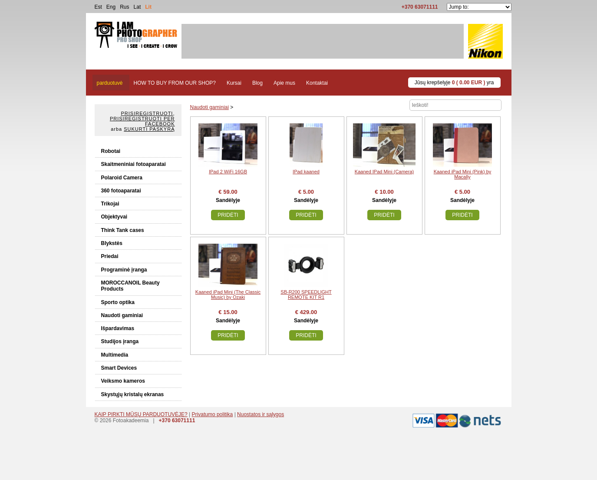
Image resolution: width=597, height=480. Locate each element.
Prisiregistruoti (147, 113)
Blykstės (111, 243)
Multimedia (115, 355)
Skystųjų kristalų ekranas (132, 394)
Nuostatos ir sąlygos (260, 414)
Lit (148, 7)
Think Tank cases (122, 230)
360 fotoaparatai (121, 191)
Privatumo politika (212, 414)
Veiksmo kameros (123, 381)
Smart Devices (119, 368)
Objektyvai (114, 217)
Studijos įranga (120, 341)
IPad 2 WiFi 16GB (228, 171)
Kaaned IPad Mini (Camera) (384, 171)
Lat (137, 7)
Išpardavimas (118, 328)
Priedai (110, 256)
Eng (110, 7)
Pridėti (228, 215)
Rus (124, 7)
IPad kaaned (306, 171)
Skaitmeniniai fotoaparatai (133, 164)
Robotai (111, 151)
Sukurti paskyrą (149, 129)
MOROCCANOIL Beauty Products (130, 286)
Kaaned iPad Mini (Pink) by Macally (462, 174)
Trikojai (110, 204)
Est (98, 7)
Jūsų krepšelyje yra (454, 82)
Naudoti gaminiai (122, 315)
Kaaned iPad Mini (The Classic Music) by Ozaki (228, 294)
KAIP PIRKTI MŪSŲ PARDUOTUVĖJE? (141, 414)
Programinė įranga (124, 270)
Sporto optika (118, 302)
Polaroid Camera (121, 178)
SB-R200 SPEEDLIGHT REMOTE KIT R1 (305, 294)
